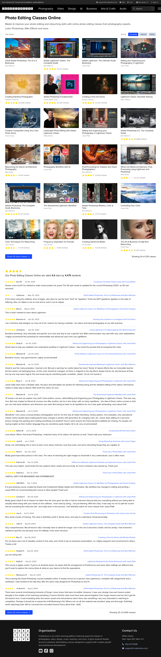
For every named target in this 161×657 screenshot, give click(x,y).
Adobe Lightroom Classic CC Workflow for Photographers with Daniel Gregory (104, 309)
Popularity (133, 34)
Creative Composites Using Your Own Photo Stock (21, 131)
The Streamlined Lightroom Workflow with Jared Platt (114, 394)
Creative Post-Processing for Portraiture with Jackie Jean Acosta (110, 513)
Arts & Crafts (108, 8)
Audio (123, 8)
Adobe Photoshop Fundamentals (58, 96)
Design (72, 8)
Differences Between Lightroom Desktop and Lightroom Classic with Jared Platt (104, 462)
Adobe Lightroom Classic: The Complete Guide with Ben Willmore (109, 524)
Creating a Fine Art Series (93, 96)
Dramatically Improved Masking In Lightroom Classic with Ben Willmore (107, 364)
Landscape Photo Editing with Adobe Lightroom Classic (60, 131)
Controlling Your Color (130, 205)
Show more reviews (19, 612)
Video (60, 8)
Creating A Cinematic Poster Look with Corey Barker (115, 282)
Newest (143, 34)
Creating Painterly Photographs (19, 96)
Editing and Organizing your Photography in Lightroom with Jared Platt (107, 381)
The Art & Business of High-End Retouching (135, 243)
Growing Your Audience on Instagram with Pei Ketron (114, 319)
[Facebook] (46, 651)
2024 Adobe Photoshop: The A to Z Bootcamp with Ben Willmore (109, 295)
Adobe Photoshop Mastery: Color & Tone (97, 206)
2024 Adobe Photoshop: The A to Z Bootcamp (21, 61)
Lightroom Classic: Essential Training (137, 96)
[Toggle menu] (159, 9)
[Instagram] (51, 651)
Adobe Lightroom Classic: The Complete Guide (57, 61)
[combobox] (143, 9)
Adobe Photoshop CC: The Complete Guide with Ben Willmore (111, 575)
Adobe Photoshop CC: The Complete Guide (137, 131)
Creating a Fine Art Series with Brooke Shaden (117, 537)
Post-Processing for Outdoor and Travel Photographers (99, 168)
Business (92, 8)
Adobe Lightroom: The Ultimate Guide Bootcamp (99, 61)
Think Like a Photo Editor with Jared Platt (119, 452)
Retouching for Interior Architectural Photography (21, 168)
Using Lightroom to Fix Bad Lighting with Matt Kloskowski (113, 330)
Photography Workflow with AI (57, 166)
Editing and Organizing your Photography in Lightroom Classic (97, 131)
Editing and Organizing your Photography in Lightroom (133, 61)
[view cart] (130, 2)
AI (81, 8)
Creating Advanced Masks (93, 241)
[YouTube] (41, 651)
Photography (45, 8)
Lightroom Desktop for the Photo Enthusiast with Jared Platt (112, 561)
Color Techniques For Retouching (20, 241)
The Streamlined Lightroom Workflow (60, 205)
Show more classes (18, 256)
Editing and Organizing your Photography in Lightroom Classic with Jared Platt (104, 343)
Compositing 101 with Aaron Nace (122, 431)
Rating (152, 34)
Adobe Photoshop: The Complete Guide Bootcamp (20, 206)
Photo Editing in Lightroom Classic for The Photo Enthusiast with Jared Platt (105, 354)
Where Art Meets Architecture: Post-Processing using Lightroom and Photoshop (137, 169)
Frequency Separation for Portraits (59, 241)
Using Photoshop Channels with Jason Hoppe (117, 441)
